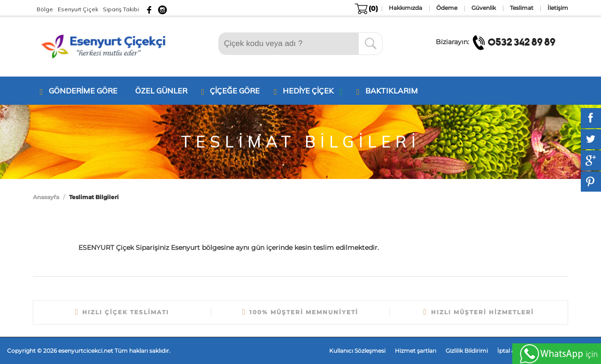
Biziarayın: (498, 42)
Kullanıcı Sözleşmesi (357, 350)
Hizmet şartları (415, 350)
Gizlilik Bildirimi (467, 350)
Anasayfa (46, 197)
